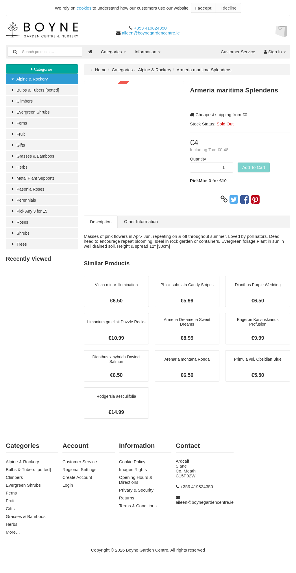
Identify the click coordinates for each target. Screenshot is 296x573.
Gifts (18, 147)
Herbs (19, 169)
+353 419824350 (150, 27)
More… (13, 535)
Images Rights (133, 472)
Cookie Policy (132, 464)
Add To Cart (253, 167)
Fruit (17, 135)
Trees (19, 248)
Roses (19, 226)
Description (101, 221)
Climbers (22, 101)
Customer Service (238, 51)
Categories (113, 51)
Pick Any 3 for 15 (29, 214)
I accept (203, 8)
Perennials (23, 203)
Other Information (141, 221)
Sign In (275, 51)
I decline (228, 8)
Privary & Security (136, 493)
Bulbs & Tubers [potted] (36, 90)
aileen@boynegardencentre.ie (151, 32)
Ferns (19, 124)
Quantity (198, 158)
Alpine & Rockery (30, 79)
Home (100, 69)
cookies (84, 8)
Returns (126, 501)
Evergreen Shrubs (31, 113)
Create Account (77, 480)
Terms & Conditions (138, 508)
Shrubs (20, 237)
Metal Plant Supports (33, 180)
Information (147, 51)
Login (67, 488)
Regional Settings (79, 472)
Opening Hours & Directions (135, 483)
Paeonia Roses (28, 192)
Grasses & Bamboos (33, 158)
